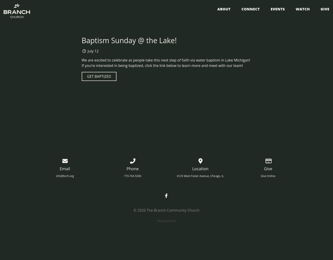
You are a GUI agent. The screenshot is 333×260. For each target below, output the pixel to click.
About (224, 9)
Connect (250, 9)
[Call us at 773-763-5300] (133, 160)
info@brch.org (65, 176)
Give (325, 9)
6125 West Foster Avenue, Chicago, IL (200, 176)
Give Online (268, 176)
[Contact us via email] (65, 160)
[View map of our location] (200, 160)
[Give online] (268, 160)
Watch (303, 9)
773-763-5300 (132, 176)
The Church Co (166, 221)
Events (278, 9)
